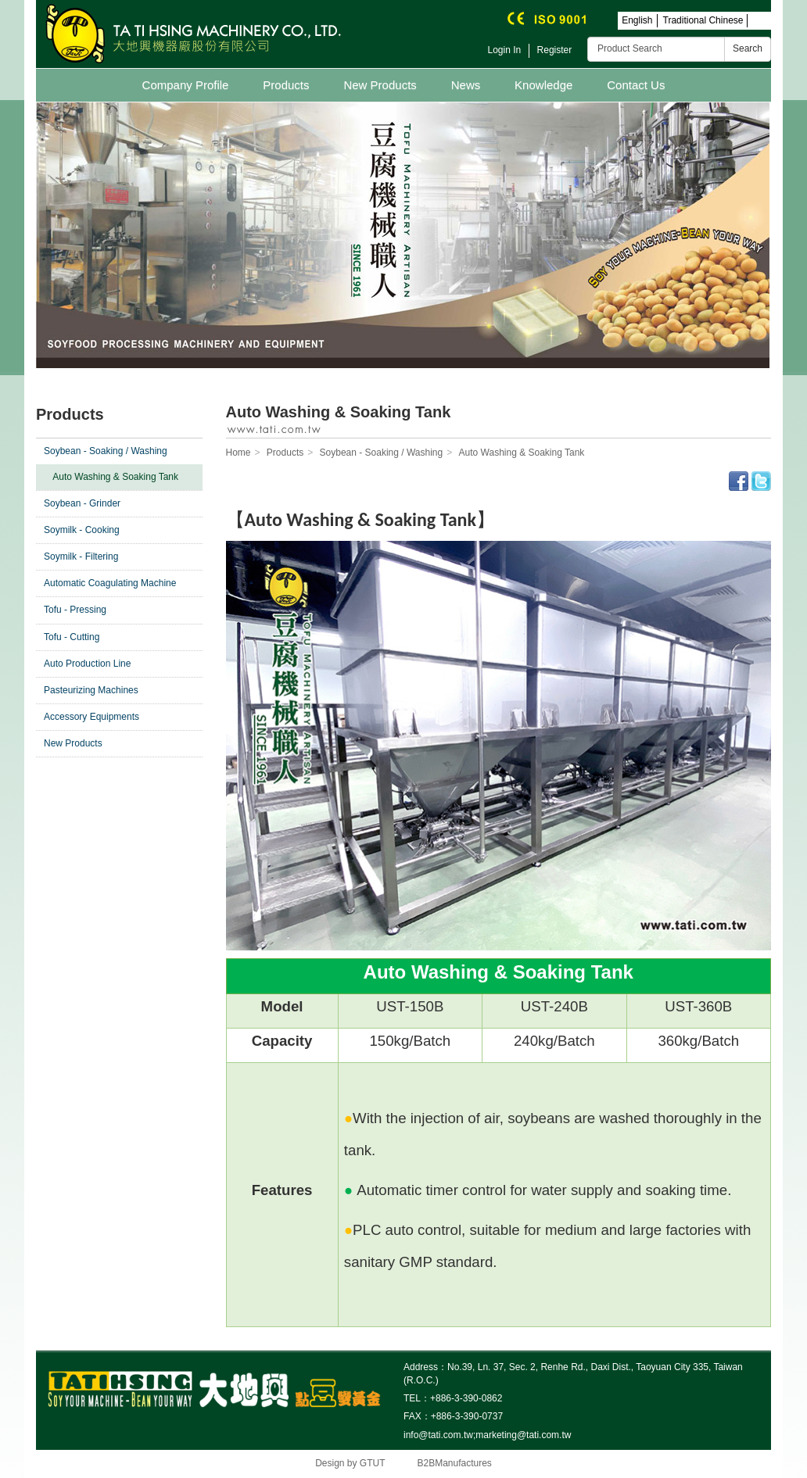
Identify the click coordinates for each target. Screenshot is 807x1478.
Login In (505, 50)
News (466, 84)
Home (238, 452)
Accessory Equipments (91, 716)
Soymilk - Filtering (81, 556)
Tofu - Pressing (75, 609)
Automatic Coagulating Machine (110, 583)
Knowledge (543, 84)
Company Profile (185, 84)
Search (747, 48)
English (637, 20)
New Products (379, 84)
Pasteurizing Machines (91, 690)
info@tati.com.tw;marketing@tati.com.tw (487, 1435)
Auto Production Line (87, 663)
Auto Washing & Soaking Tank (115, 476)
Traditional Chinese (703, 20)
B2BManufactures (454, 1463)
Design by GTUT (350, 1463)
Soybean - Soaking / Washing (105, 451)
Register (554, 50)
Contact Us (636, 84)
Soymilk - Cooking (82, 529)
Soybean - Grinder (82, 503)
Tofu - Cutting (71, 637)
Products (286, 84)
